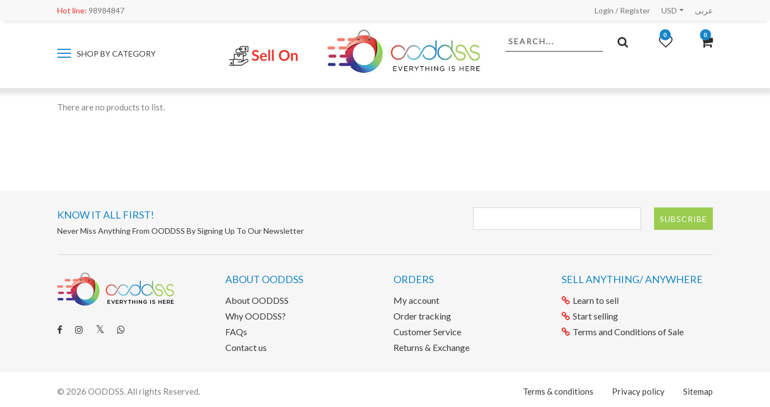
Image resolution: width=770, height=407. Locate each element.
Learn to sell (590, 300)
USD (669, 10)
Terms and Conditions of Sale (623, 331)
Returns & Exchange (431, 347)
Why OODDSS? (255, 316)
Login (604, 10)
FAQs (236, 331)
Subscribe (683, 219)
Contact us (246, 347)
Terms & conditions (558, 391)
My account (416, 300)
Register (635, 10)
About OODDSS (257, 300)
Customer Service (427, 331)
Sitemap (698, 391)
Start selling (590, 316)
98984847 (90, 10)
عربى (704, 10)
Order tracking (422, 316)
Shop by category (106, 53)
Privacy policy (638, 391)
